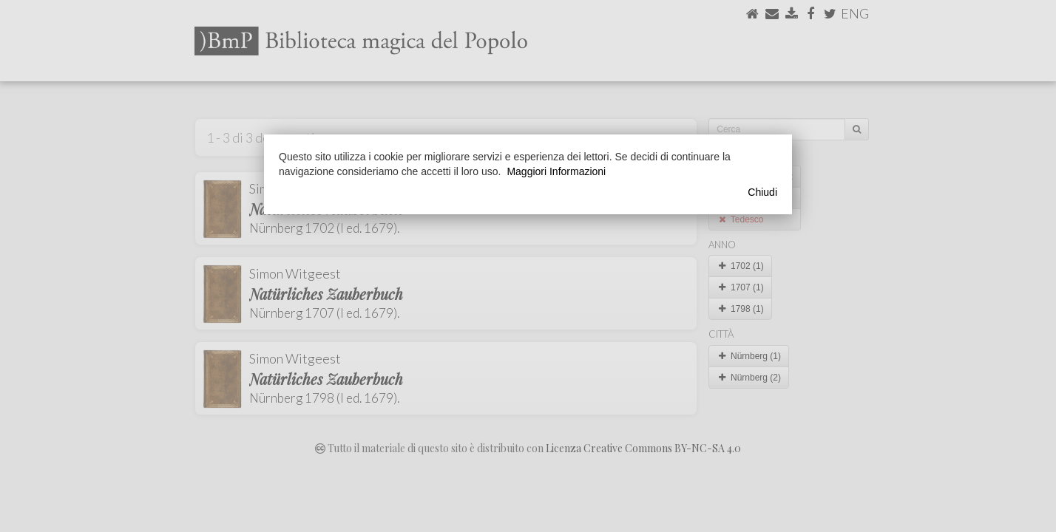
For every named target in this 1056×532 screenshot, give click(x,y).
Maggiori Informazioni (556, 171)
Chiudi (762, 192)
